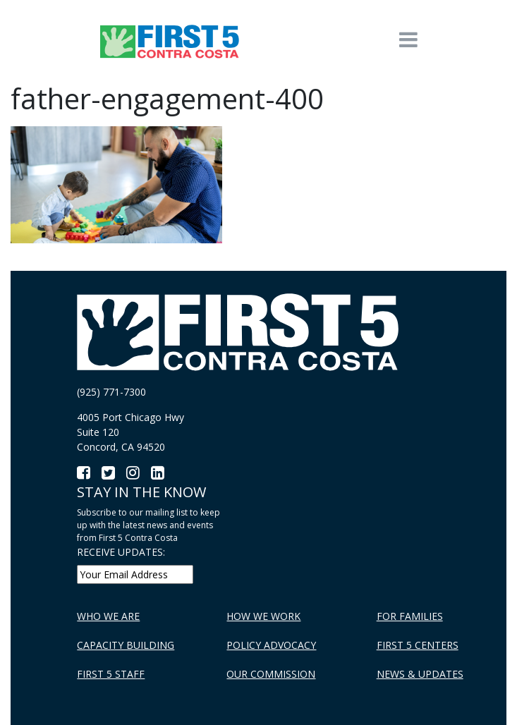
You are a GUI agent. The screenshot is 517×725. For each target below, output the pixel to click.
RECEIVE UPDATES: (121, 552)
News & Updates (420, 674)
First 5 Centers (417, 645)
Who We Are (108, 616)
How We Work (263, 616)
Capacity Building (125, 645)
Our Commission (270, 674)
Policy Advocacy (271, 645)
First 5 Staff (111, 674)
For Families (410, 616)
